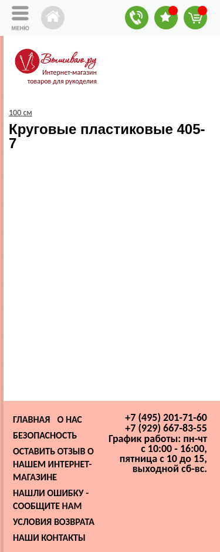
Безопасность (45, 435)
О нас (69, 419)
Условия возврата (53, 521)
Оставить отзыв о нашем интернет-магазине (53, 464)
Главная (31, 419)
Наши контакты (49, 537)
